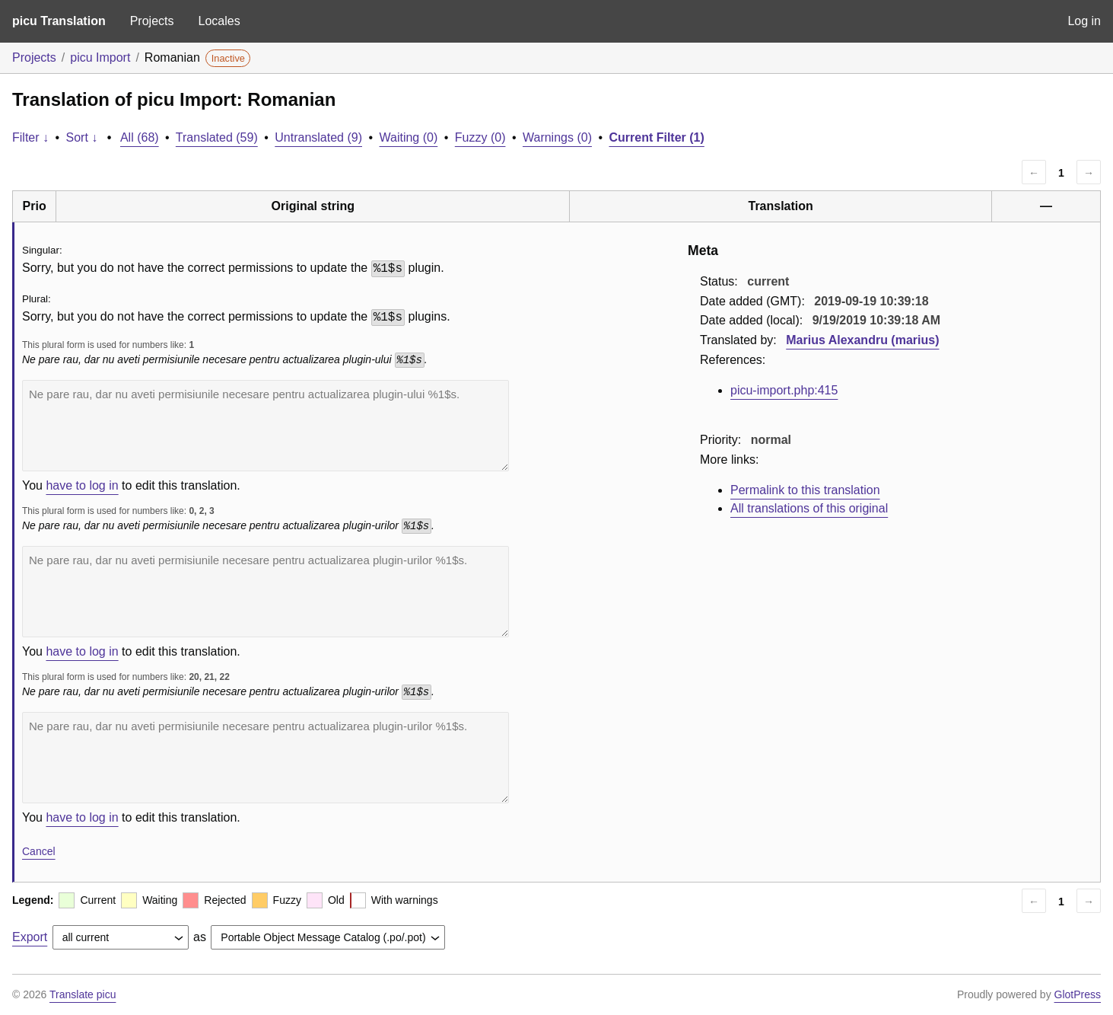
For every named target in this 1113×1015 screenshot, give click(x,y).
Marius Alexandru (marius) (862, 340)
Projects (152, 20)
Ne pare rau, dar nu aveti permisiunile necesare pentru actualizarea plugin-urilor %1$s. (265, 591)
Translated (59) (217, 137)
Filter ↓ (30, 137)
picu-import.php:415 (784, 390)
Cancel (39, 851)
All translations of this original (809, 508)
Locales (219, 20)
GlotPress (1077, 994)
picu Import (100, 57)
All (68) (139, 137)
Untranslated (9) (318, 137)
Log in (1084, 20)
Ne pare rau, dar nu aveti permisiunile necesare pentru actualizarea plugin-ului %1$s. (265, 425)
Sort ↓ (82, 137)
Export (29, 936)
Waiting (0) (409, 137)
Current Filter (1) (656, 137)
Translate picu (82, 994)
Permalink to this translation (805, 490)
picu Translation (59, 20)
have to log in (82, 485)
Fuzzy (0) (480, 137)
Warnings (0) (557, 137)
